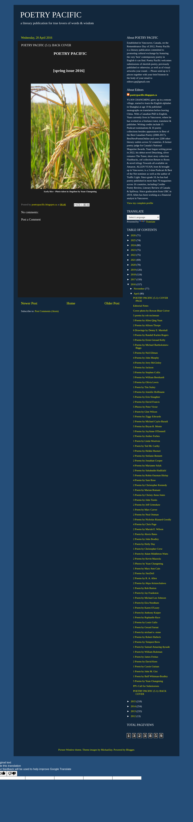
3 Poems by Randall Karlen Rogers (150, 335)
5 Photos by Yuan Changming (148, 563)
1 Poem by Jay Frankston (146, 592)
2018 (133, 274)
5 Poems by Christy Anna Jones (149, 495)
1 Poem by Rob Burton (144, 588)
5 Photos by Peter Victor (145, 406)
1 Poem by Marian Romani (146, 490)
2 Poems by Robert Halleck (147, 637)
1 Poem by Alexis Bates (145, 534)
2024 (133, 245)
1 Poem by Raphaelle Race (146, 617)
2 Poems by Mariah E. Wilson (148, 529)
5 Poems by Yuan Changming (148, 681)
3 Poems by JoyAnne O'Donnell (149, 431)
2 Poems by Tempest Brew (146, 641)
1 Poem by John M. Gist (145, 671)
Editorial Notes (140, 305)
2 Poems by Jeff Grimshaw (146, 504)
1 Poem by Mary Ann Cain (146, 568)
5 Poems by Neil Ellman (145, 352)
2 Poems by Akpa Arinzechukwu (149, 583)
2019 (133, 269)
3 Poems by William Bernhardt (148, 377)
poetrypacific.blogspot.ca (143, 94)
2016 (133, 284)
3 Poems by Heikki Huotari (147, 450)
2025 (133, 240)
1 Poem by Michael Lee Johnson (149, 597)
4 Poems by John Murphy (146, 357)
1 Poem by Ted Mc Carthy (146, 445)
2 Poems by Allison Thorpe (147, 325)
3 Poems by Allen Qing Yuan (147, 320)
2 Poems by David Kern (145, 661)
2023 (133, 249)
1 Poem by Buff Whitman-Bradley (150, 676)
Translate (147, 221)
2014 (133, 706)
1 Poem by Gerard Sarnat (146, 627)
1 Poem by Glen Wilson (145, 411)
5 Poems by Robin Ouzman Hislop (150, 475)
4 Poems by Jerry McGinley (147, 362)
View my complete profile (140, 203)
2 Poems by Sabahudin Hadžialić (149, 470)
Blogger (130, 749)
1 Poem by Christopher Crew (147, 548)
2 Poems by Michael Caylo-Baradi (150, 421)
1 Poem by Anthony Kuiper (147, 612)
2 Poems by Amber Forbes (146, 436)
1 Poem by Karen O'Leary (146, 607)
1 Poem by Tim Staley (144, 387)
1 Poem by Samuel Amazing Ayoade (151, 646)
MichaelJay (106, 749)
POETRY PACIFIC (51, 14)
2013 (133, 711)
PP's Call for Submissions (146, 686)
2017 (133, 279)
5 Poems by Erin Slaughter (146, 396)
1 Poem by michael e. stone (147, 632)
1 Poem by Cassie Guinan (146, 666)
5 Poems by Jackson (143, 367)
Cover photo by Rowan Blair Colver (151, 310)
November (139, 288)
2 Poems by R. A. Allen (145, 578)
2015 (133, 701)
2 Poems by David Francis (146, 401)
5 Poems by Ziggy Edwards (147, 416)
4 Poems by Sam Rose (144, 480)
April (137, 293)
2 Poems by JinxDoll (143, 573)
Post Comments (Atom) (47, 311)
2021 (133, 259)
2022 (133, 254)
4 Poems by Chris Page (144, 524)
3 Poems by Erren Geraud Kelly (149, 340)
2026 (133, 235)
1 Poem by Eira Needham (146, 602)
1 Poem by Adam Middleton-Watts (150, 553)
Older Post (112, 303)
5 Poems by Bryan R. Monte (147, 426)
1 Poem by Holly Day (144, 544)
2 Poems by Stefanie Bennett (147, 455)
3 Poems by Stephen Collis (146, 372)
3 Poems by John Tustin (145, 499)
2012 (133, 716)
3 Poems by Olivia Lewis (146, 382)
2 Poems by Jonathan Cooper (147, 460)
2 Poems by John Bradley (146, 539)
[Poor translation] (12, 773)
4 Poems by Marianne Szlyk (147, 465)
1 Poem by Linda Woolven (146, 441)
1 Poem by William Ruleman (147, 651)
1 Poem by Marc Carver (145, 509)
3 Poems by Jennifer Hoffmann (148, 392)
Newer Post (29, 303)
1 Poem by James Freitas (145, 656)
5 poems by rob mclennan (146, 315)
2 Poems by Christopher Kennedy (150, 485)
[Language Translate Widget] (143, 217)
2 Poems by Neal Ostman (146, 514)
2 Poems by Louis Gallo (145, 622)
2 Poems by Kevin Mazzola (147, 558)
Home (71, 303)
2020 (133, 264)
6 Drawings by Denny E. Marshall (150, 330)
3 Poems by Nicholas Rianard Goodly (152, 519)
